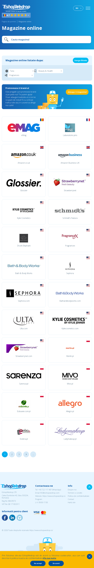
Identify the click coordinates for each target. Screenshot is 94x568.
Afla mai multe (49, 558)
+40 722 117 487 (45, 489)
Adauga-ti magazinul (77, 92)
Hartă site (71, 502)
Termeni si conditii (75, 493)
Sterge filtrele (80, 60)
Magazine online (25, 21)
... (26, 454)
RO (77, 8)
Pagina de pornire (9, 21)
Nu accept (38, 563)
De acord (56, 563)
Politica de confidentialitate (78, 496)
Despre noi (72, 489)
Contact (71, 499)
